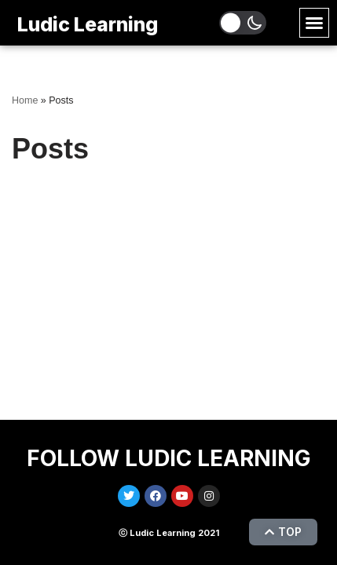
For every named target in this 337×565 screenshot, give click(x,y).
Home (25, 100)
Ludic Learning (87, 24)
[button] (314, 23)
